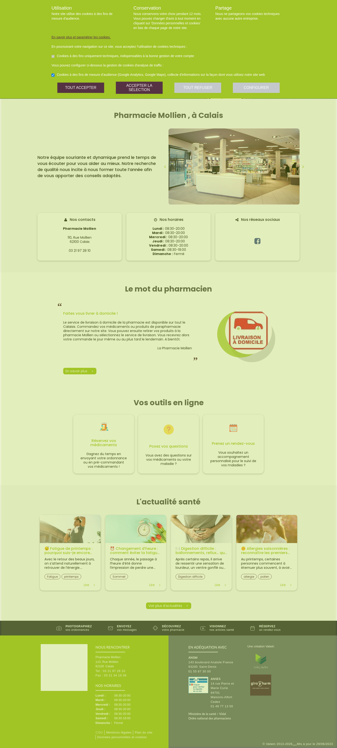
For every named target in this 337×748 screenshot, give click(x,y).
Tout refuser (197, 88)
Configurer (256, 88)
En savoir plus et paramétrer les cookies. (81, 37)
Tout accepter (80, 88)
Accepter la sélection (139, 88)
